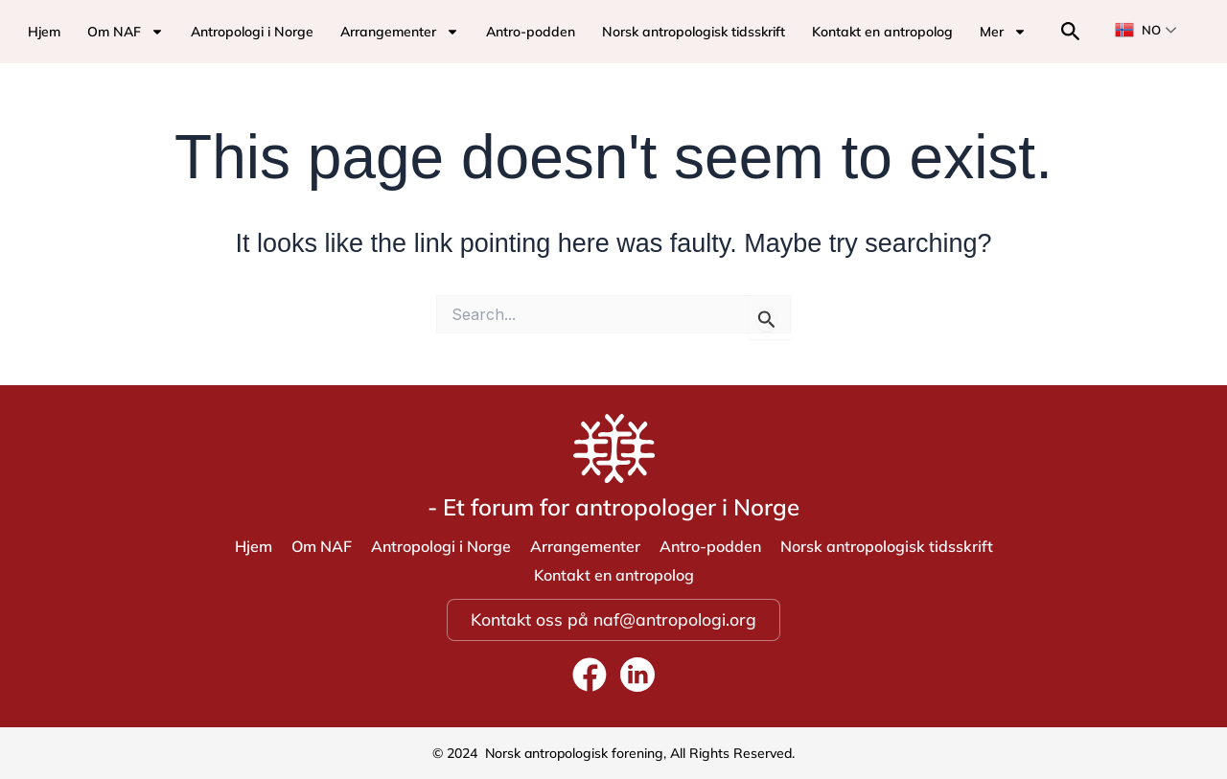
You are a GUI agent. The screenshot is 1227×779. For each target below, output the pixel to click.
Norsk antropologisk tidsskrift (693, 31)
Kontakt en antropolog (882, 31)
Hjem (44, 31)
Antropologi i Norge (252, 31)
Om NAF (125, 31)
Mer (1003, 31)
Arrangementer (399, 31)
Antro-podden (530, 31)
